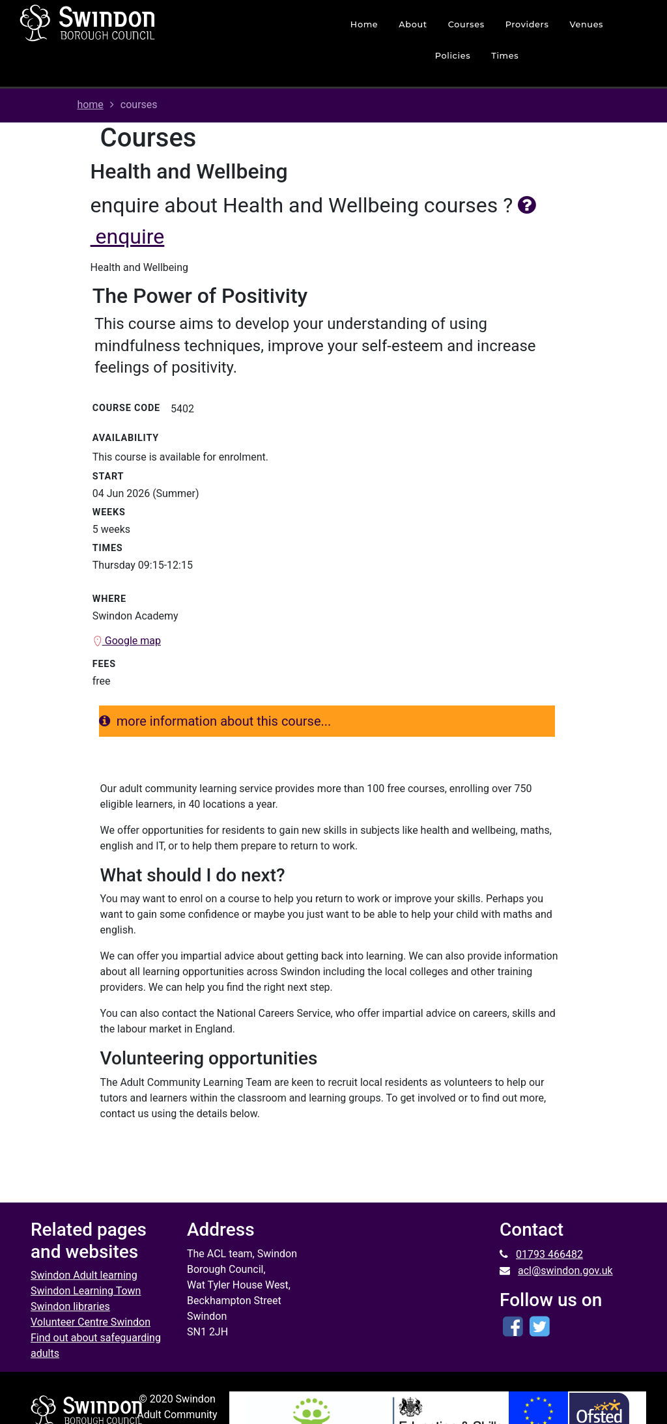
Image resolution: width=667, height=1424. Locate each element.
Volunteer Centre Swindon (90, 1322)
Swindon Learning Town (86, 1291)
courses (466, 24)
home (364, 24)
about (413, 24)
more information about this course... (215, 721)
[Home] (134, 23)
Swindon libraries (70, 1306)
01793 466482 (549, 1254)
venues (586, 24)
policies (453, 56)
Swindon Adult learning (84, 1275)
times (504, 56)
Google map (126, 640)
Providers (527, 24)
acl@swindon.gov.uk (565, 1270)
